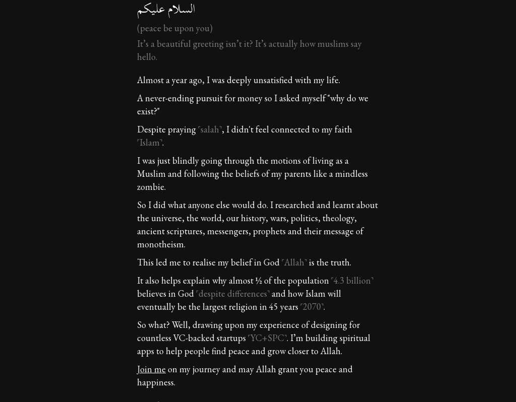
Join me (151, 369)
